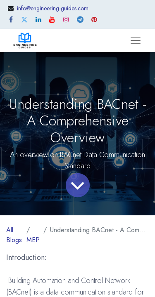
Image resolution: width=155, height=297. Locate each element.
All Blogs (14, 235)
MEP (33, 240)
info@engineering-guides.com (52, 8)
